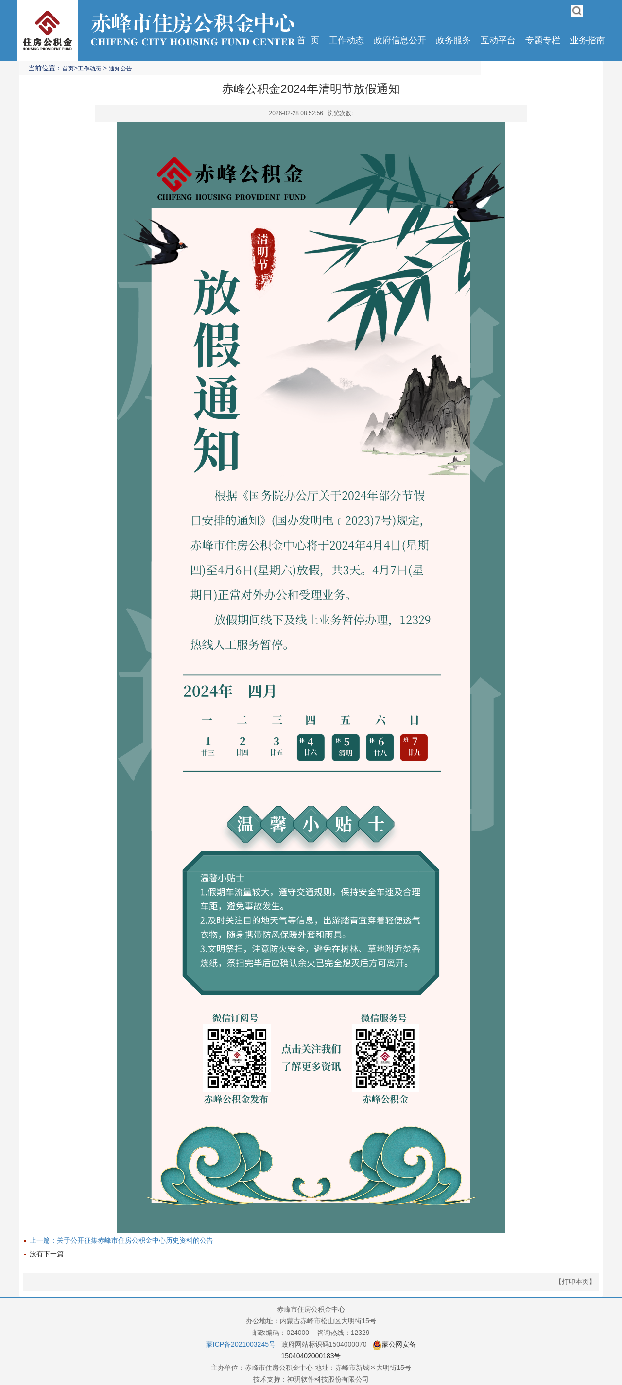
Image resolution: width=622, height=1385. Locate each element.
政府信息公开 (400, 40)
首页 (68, 68)
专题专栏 (542, 40)
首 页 (308, 40)
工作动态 (346, 40)
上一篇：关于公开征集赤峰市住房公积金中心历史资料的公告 (121, 1240)
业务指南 (587, 40)
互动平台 (498, 40)
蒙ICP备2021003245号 (241, 1344)
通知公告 (120, 68)
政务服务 (453, 40)
